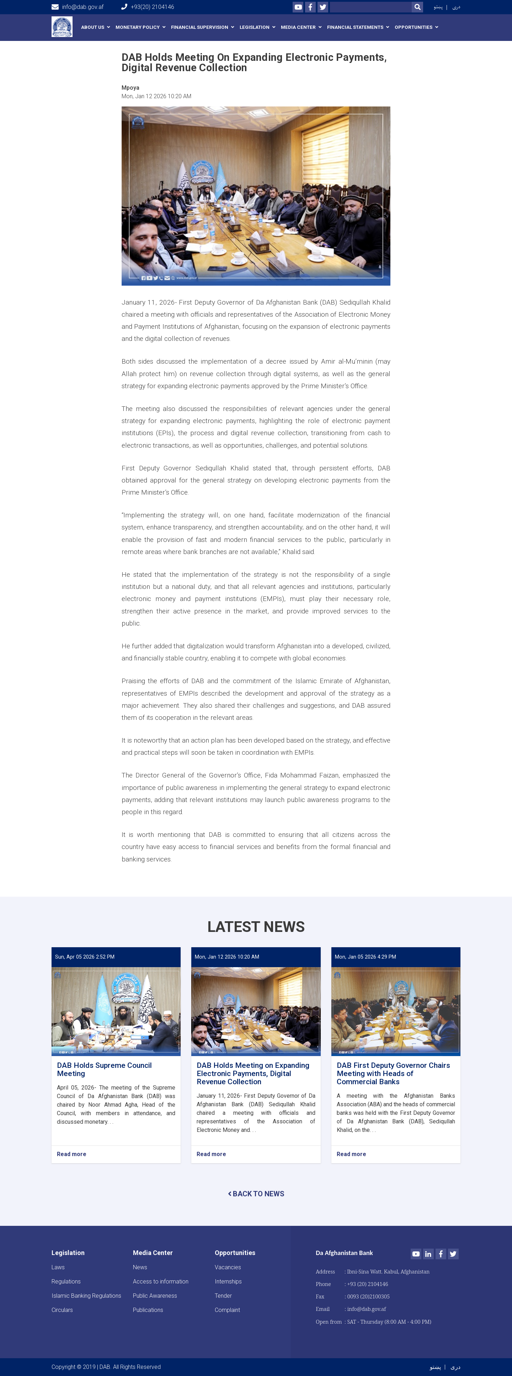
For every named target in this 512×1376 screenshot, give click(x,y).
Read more (71, 1154)
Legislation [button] (255, 27)
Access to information (160, 1281)
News (140, 1267)
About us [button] (92, 27)
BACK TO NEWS (256, 1194)
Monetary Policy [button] (138, 27)
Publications (148, 1310)
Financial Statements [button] (355, 27)
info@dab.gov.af (77, 7)
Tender (223, 1295)
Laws (58, 1267)
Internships (228, 1281)
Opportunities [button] (413, 27)
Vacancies (228, 1267)
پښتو (438, 6)
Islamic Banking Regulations (86, 1295)
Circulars (62, 1310)
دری (456, 6)
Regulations (66, 1281)
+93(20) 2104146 (147, 7)
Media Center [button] (298, 27)
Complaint (227, 1310)
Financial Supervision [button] (199, 27)
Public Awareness (155, 1295)
